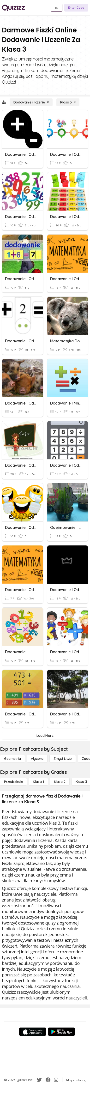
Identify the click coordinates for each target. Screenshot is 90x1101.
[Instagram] (56, 1080)
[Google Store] (61, 1032)
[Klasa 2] (60, 782)
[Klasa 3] (67, 102)
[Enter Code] (76, 8)
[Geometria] (12, 758)
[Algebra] (37, 758)
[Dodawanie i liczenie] (31, 102)
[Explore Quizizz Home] (13, 8)
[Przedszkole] (13, 782)
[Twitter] (39, 1080)
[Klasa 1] (38, 782)
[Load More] (45, 735)
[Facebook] (48, 1080)
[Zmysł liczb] (62, 758)
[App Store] (32, 1032)
